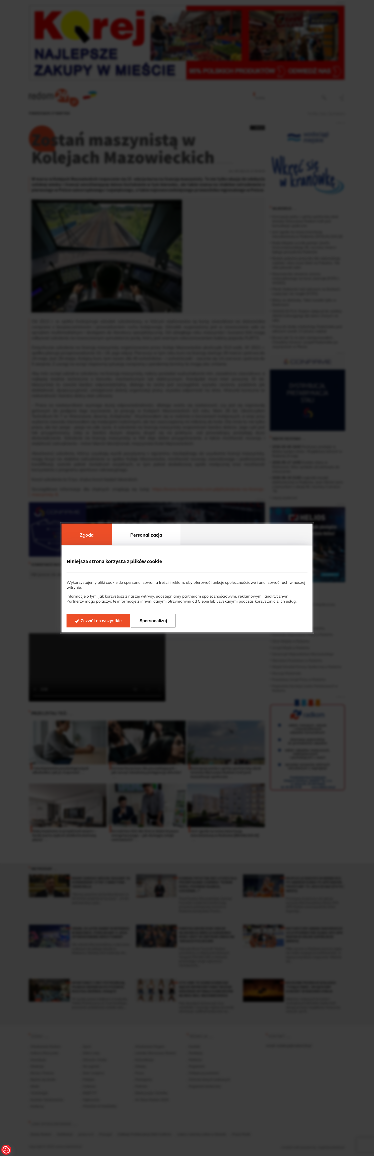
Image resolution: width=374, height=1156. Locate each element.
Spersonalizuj (153, 620)
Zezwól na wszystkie (101, 620)
